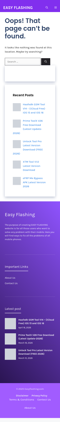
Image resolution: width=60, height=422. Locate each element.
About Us (10, 277)
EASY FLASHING (18, 7)
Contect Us (44, 399)
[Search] (45, 61)
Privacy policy (39, 395)
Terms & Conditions (21, 399)
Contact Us (11, 283)
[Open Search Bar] (46, 7)
